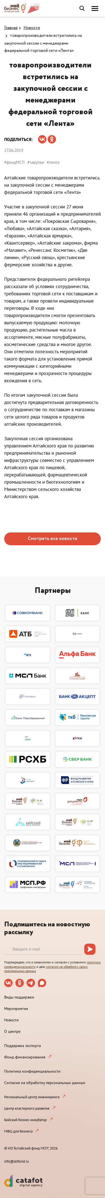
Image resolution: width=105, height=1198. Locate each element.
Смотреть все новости (52, 538)
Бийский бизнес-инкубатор (25, 1119)
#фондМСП (14, 162)
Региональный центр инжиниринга (31, 1097)
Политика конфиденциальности (32, 1071)
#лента (53, 162)
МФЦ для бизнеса (18, 1131)
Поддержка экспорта (22, 1045)
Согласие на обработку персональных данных (44, 1082)
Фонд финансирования (24, 1057)
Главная (11, 28)
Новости (32, 28)
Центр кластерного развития (26, 1108)
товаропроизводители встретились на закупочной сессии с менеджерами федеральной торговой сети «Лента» (43, 43)
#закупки (35, 162)
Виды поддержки (19, 997)
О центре (12, 1031)
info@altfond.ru (16, 1161)
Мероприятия (16, 1008)
